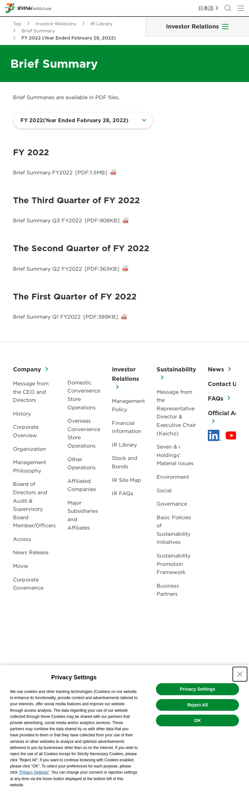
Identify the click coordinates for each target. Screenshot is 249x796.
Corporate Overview (26, 431)
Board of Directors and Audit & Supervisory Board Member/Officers (34, 505)
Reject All (197, 705)
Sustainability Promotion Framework (173, 563)
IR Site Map (126, 480)
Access (22, 539)
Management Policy (128, 405)
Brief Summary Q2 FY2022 (66, 268)
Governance (172, 503)
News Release (30, 552)
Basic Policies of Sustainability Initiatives (174, 529)
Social (164, 490)
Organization (29, 449)
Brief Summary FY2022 (60, 172)
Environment (173, 477)
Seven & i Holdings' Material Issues (175, 454)
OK (197, 720)
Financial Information (126, 427)
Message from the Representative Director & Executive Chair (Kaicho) (176, 413)
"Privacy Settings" (33, 772)
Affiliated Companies (81, 485)
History (22, 413)
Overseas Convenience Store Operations (83, 433)
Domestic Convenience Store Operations (83, 395)
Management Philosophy (29, 466)
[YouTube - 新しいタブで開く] (232, 435)
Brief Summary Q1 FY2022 (65, 316)
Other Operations (81, 463)
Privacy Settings (197, 689)
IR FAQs (122, 493)
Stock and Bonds (124, 462)
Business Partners (168, 589)
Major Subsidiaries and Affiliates (82, 515)
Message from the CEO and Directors (31, 391)
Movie (20, 566)
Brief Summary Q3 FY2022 (66, 220)
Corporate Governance (28, 583)
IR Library (124, 444)
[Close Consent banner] (240, 674)
